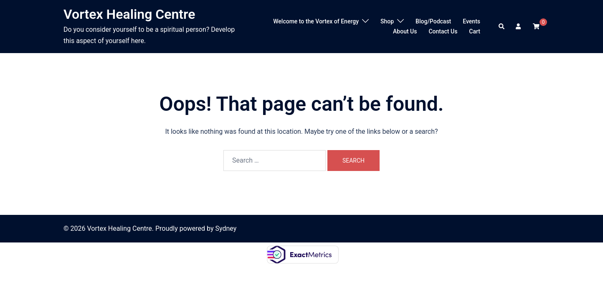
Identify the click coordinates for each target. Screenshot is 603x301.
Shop (387, 21)
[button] (502, 26)
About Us (405, 31)
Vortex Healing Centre (129, 14)
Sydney (226, 228)
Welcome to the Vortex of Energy (316, 21)
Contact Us (442, 31)
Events (471, 21)
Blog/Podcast (433, 21)
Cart (474, 31)
